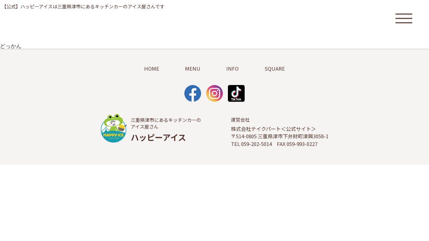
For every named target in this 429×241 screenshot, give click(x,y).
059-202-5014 (256, 143)
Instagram (214, 93)
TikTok (236, 93)
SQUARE (274, 68)
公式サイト (298, 128)
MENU (192, 68)
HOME (151, 68)
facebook (192, 93)
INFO (232, 68)
